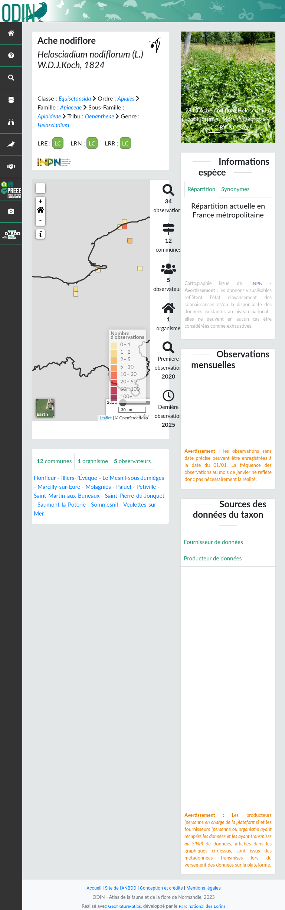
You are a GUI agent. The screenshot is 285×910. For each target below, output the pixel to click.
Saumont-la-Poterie (94, 504)
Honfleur (45, 477)
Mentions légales (206, 888)
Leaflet (105, 417)
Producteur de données (214, 559)
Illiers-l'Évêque (81, 477)
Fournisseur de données (215, 542)
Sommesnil (138, 504)
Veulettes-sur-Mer (57, 513)
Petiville (44, 495)
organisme (95, 461)
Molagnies (126, 486)
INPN (257, 284)
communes (55, 461)
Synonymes (237, 189)
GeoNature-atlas (123, 906)
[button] (40, 211)
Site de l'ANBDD (119, 888)
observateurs (136, 461)
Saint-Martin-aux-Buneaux (94, 495)
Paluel (152, 486)
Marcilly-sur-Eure (85, 486)
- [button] (41, 220)
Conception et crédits (161, 888)
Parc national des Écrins (202, 906)
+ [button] (41, 201)
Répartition (201, 189)
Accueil (91, 888)
